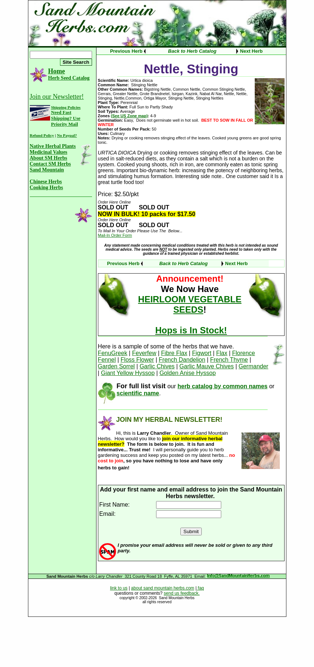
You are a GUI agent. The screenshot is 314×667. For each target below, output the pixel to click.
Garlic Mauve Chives (206, 366)
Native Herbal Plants (53, 146)
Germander (253, 366)
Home (56, 71)
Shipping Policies (66, 107)
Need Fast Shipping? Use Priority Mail (66, 118)
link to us (118, 588)
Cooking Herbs (46, 187)
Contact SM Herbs (50, 164)
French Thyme (229, 360)
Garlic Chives (157, 366)
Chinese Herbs (46, 181)
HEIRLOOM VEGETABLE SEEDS (189, 304)
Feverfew (144, 353)
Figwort (201, 353)
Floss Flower (137, 360)
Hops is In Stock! (191, 330)
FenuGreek (112, 353)
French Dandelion (182, 360)
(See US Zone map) (129, 116)
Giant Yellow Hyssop (128, 373)
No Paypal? (67, 135)
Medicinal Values (48, 152)
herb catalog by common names (222, 386)
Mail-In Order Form (115, 235)
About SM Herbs (48, 158)
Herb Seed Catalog (69, 78)
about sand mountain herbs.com (162, 588)
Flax (221, 353)
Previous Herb (126, 51)
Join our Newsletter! (57, 96)
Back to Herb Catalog (192, 51)
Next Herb (251, 51)
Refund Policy (42, 135)
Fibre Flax (174, 353)
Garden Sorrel (116, 366)
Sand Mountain (47, 170)
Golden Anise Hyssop (187, 373)
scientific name (138, 393)
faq (200, 588)
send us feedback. (182, 593)
